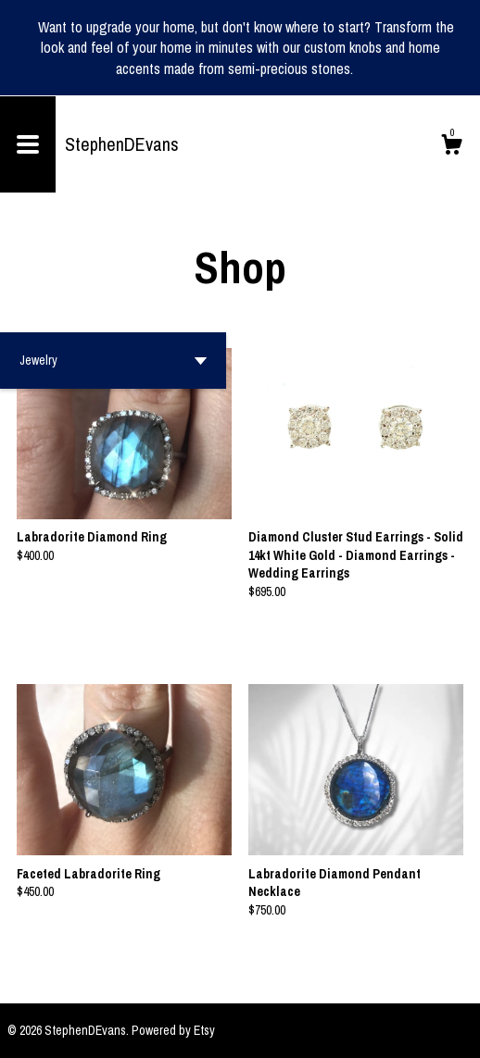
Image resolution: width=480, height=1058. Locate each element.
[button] (113, 360)
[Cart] (451, 147)
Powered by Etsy (173, 1030)
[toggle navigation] (28, 144)
